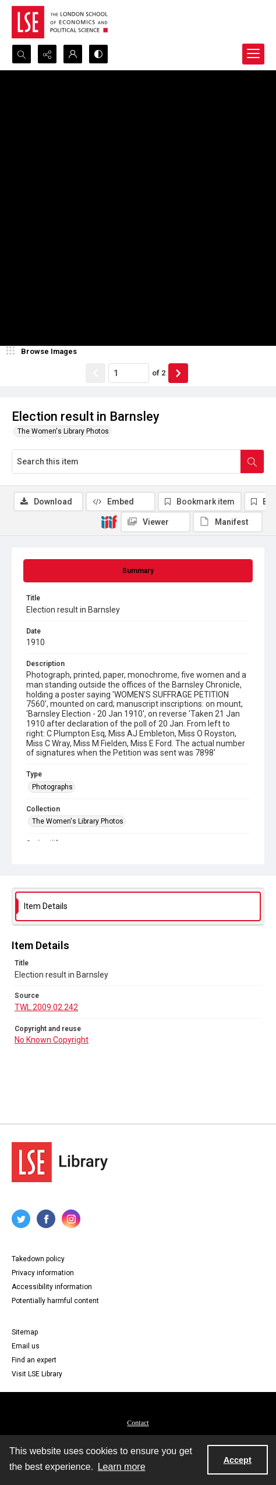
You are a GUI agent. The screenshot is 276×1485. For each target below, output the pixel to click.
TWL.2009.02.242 (46, 1007)
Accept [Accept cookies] (238, 1460)
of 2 (158, 372)
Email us (26, 1346)
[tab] (138, 571)
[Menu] (253, 54)
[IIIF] (109, 521)
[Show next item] (178, 373)
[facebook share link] (46, 1219)
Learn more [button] (122, 1467)
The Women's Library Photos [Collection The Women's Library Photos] (77, 821)
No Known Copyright (52, 1039)
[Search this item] (126, 461)
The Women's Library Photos (63, 431)
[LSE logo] (60, 22)
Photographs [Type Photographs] (52, 787)
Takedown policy (38, 1259)
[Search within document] (252, 461)
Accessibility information (52, 1287)
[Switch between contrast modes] (98, 54)
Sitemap (25, 1332)
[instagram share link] (71, 1219)
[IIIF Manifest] (228, 521)
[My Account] (72, 54)
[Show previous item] (95, 373)
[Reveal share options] (47, 54)
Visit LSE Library (37, 1374)
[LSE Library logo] (60, 1162)
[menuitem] (138, 1422)
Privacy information (43, 1273)
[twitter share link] (21, 1219)
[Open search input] (21, 54)
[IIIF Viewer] (155, 521)
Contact (137, 1423)
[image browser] (43, 351)
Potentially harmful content (55, 1301)
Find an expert (34, 1360)
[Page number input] (128, 373)
